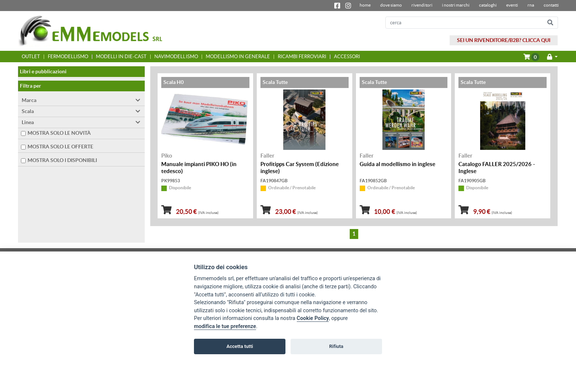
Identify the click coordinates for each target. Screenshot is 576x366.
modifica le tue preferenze (225, 326)
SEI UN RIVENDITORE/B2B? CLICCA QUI (503, 40)
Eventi (512, 5)
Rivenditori (421, 5)
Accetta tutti (239, 346)
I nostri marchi (455, 5)
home (365, 5)
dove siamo (391, 5)
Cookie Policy (313, 318)
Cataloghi (488, 5)
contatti (551, 5)
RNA (531, 5)
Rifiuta (336, 346)
